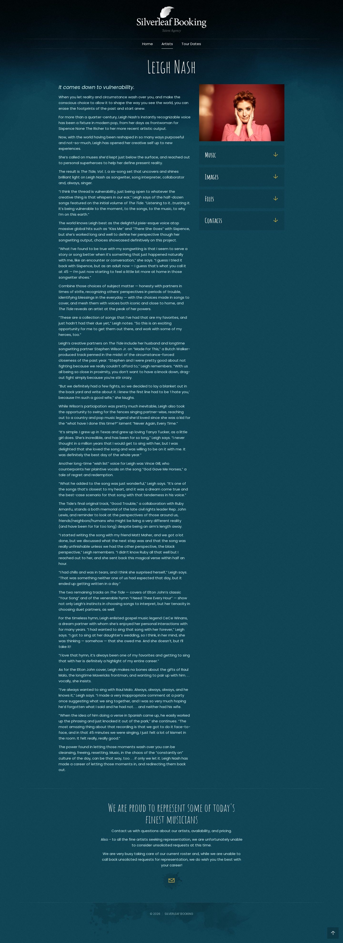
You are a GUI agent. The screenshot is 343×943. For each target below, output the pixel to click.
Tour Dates (191, 43)
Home (147, 43)
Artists (167, 43)
